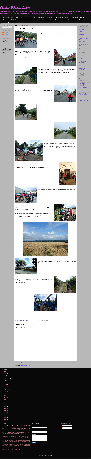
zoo (21, 433)
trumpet (3, 452)
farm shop (21, 446)
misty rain (28, 432)
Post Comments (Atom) (25, 365)
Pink (8, 441)
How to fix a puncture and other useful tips (48, 19)
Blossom (18, 428)
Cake (17, 425)
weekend (15, 452)
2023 (5, 393)
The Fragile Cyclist (83, 48)
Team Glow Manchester (81, 98)
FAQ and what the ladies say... (62, 17)
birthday (20, 444)
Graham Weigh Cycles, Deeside (82, 65)
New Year (8, 440)
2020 (5, 399)
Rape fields (19, 441)
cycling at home (8, 446)
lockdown (17, 448)
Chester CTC (82, 31)
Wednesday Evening (6, 444)
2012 (5, 414)
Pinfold (6, 441)
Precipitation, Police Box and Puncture (13, 381)
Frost (24, 437)
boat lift (7, 445)
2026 (5, 371)
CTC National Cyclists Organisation (83, 39)
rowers (20, 449)
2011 (5, 415)
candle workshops (14, 445)
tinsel (23, 450)
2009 (5, 419)
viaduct (6, 452)
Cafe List (80, 19)
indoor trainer (13, 448)
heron (25, 428)
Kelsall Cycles (82, 66)
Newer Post (18, 363)
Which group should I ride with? (9, 19)
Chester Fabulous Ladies (15, 7)
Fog (22, 437)
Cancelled (21, 429)
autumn (19, 427)
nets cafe (4, 449)
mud (24, 448)
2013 (5, 412)
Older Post (73, 363)
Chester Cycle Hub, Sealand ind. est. (83, 62)
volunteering (12, 452)
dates (19, 446)
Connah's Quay (17, 436)
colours (25, 445)
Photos (28, 440)
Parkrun (25, 440)
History (33, 17)
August (6, 380)
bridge (3, 432)
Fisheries (19, 437)
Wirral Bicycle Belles (83, 100)
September (7, 378)
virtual (9, 452)
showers (6, 450)
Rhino (27, 441)
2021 (5, 397)
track (25, 450)
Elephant (8, 437)
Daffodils (13, 427)
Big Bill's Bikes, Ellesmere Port (82, 59)
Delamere (4, 431)
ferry (26, 446)
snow (12, 428)
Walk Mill (22, 428)
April (6, 386)
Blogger (53, 455)
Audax (11, 429)
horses (10, 448)
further (29, 446)
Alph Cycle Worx (82, 56)
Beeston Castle (16, 429)
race (18, 449)
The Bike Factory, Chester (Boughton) (83, 69)
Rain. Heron (15, 441)
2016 (5, 406)
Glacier (28, 437)
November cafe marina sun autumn (17, 440)
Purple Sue (6, 32)
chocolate (21, 445)
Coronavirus (22, 436)
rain (14, 425)
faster (25, 446)
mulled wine (28, 448)
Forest (7, 431)
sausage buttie (27, 449)
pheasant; (11, 449)
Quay (12, 441)
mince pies (21, 448)
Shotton (21, 442)
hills (29, 425)
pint (14, 449)
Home (46, 363)
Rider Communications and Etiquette (27, 19)
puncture (23, 427)
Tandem (25, 442)
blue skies (28, 444)
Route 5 (25, 431)
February (7, 389)
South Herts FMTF (83, 96)
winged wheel (18, 433)
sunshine (5, 425)
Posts (64, 425)
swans (15, 450)
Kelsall (15, 431)
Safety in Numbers (71, 19)
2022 (5, 395)
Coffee (24, 429)
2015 (5, 408)
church (6, 432)
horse (21, 432)
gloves (7, 448)
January (7, 391)
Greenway (24, 425)
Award (14, 428)
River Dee (22, 431)
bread (10, 445)
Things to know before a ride (78, 17)
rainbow (28, 428)
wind (8, 429)
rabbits (16, 449)
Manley (18, 431)
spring (3, 429)
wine (20, 452)
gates (16, 432)
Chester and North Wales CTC (83, 34)
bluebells (3, 445)
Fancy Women (14, 437)
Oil (23, 440)
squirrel (12, 450)
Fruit (26, 437)
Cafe (10, 427)
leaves (9, 428)
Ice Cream (11, 431)
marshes (24, 432)
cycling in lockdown (14, 446)
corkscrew (28, 445)
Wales (28, 431)
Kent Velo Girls (82, 88)
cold (9, 432)
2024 (5, 375)
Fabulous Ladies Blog (8, 17)
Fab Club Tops (49, 17)
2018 (5, 403)
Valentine (28, 442)
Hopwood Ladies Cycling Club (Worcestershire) (82, 84)
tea (17, 450)
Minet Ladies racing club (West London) (83, 94)
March (6, 387)
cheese (18, 445)
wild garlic (13, 433)
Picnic (3, 441)
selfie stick (4, 433)
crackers (3, 446)
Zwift (17, 444)
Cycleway (28, 429)
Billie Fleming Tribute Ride (8, 22)
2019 (5, 401)
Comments (65, 427)
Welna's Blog (82, 47)
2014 (5, 410)
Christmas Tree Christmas (6, 436)
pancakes (7, 449)
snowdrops (9, 433)
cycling (3, 428)
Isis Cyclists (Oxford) (83, 87)
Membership (41, 17)
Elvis (11, 437)
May (6, 384)
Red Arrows (24, 441)
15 (23, 433)
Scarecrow (18, 442)
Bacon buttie (27, 433)
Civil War (12, 436)
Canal (11, 425)
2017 (5, 404)
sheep (3, 450)
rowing (23, 449)
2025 (5, 373)
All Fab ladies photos (83, 29)
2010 (5, 417)
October (7, 376)
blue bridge (24, 444)
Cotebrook (26, 436)
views (6, 429)
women (25, 452)
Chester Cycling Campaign (82, 36)
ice (6, 428)
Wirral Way (14, 444)
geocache (4, 448)
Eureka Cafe (5, 427)
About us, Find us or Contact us (22, 17)
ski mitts (9, 450)
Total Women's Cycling (82, 42)
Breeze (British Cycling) (82, 78)
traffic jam (28, 450)
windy (18, 452)
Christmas (28, 427)
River (20, 425)
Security (62, 19)
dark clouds (12, 432)
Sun (16, 427)
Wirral (11, 444)
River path (8, 442)
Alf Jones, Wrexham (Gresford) (83, 55)
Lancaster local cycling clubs (82, 91)
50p (24, 433)
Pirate (10, 441)
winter (22, 452)
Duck (5, 437)
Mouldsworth (4, 440)
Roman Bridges (13, 442)
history (18, 432)
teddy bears (20, 450)
